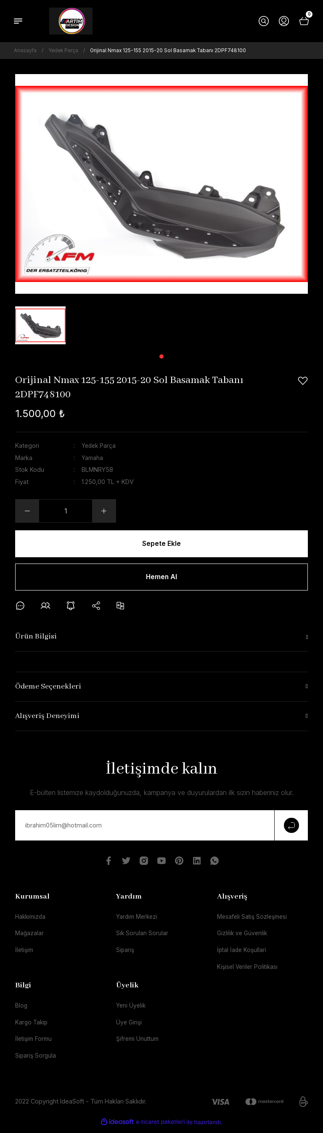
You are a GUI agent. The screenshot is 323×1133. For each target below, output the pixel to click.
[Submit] (291, 827)
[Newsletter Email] (161, 827)
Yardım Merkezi (138, 919)
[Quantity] (65, 511)
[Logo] (71, 21)
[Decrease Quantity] (27, 511)
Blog (21, 1009)
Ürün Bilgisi (36, 639)
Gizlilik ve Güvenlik (243, 936)
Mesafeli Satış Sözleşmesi (254, 919)
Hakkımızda (31, 919)
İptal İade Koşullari (242, 953)
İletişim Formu (35, 1043)
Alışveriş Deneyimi (47, 718)
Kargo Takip (32, 1026)
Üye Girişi (129, 1026)
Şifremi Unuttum (139, 1043)
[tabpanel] (40, 325)
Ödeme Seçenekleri (48, 689)
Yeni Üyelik (131, 1009)
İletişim (25, 953)
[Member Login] (284, 21)
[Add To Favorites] (303, 381)
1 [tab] (161, 356)
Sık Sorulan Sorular (142, 936)
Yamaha (93, 457)
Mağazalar (29, 936)
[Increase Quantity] (104, 511)
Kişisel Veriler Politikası (249, 970)
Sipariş (125, 953)
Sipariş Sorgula (36, 1060)
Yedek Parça (100, 445)
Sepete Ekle (161, 544)
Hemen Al (161, 578)
